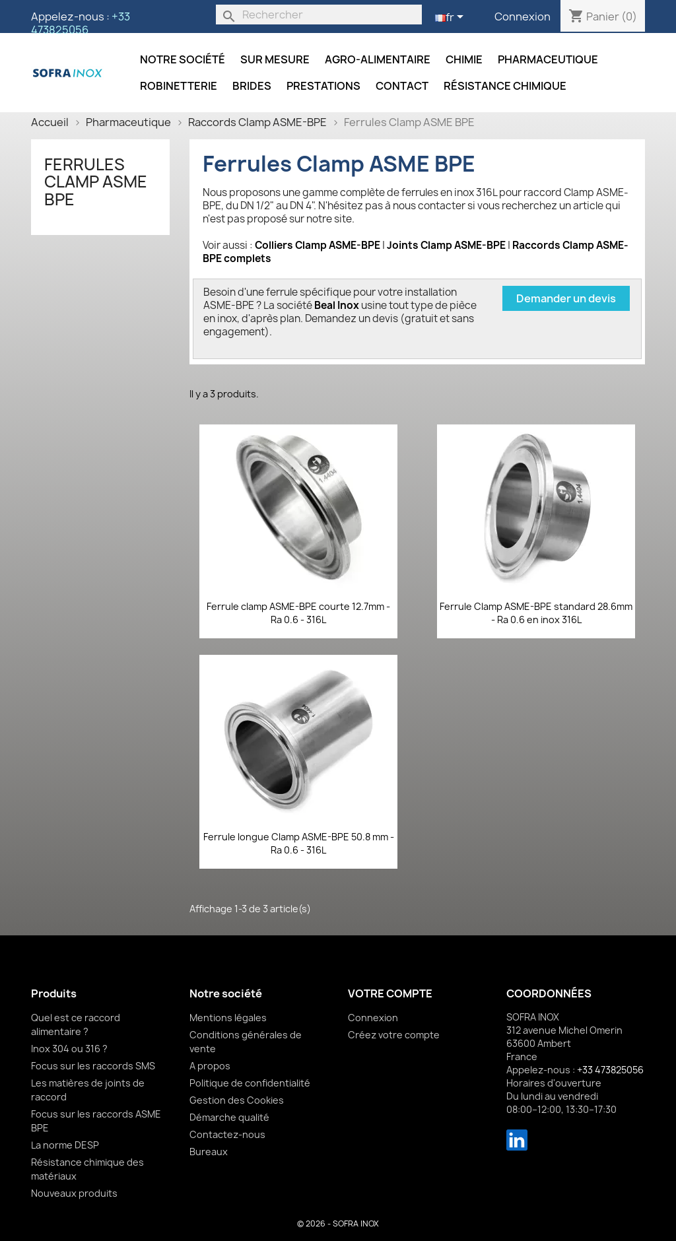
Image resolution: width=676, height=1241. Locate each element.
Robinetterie (178, 86)
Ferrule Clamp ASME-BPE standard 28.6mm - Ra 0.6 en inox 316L (536, 613)
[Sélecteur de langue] (451, 18)
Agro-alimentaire (377, 59)
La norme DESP (65, 1145)
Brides (251, 86)
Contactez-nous (227, 1134)
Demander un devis (566, 298)
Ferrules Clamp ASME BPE (95, 182)
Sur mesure (275, 59)
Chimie (464, 59)
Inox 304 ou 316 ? (69, 1048)
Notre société (182, 59)
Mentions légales (228, 1017)
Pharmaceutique (548, 59)
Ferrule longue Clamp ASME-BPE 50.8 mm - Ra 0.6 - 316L (298, 843)
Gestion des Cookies (236, 1100)
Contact (402, 86)
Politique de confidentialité (249, 1083)
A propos (209, 1065)
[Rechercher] (319, 14)
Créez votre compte (394, 1034)
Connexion (522, 16)
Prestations (323, 86)
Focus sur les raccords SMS (93, 1065)
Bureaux (208, 1151)
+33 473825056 (80, 23)
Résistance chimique (505, 86)
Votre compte (390, 993)
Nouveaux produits (74, 1193)
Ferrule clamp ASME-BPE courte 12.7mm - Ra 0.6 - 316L (298, 613)
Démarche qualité (229, 1117)
